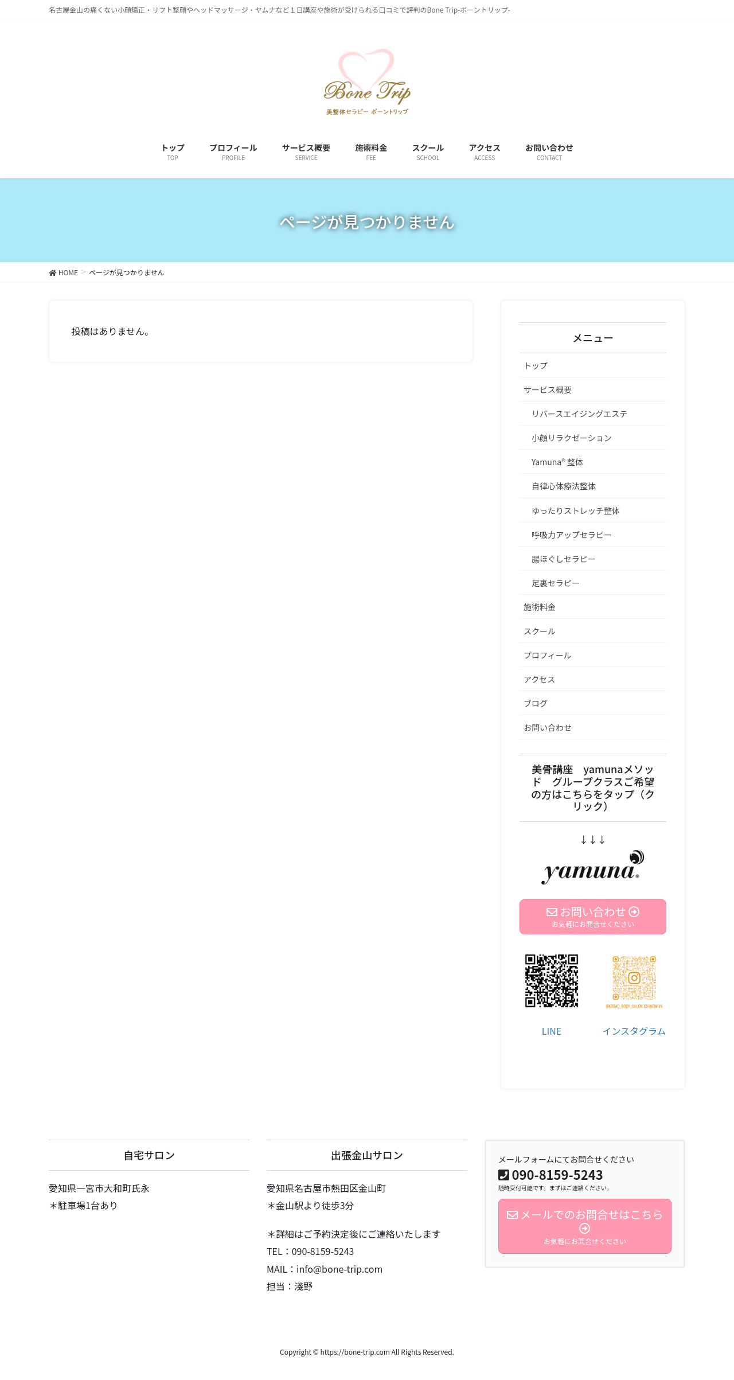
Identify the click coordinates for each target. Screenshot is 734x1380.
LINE (551, 1031)
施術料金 (540, 607)
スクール (540, 631)
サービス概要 (548, 389)
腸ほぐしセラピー (564, 558)
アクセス (539, 679)
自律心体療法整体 (564, 486)
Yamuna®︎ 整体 (557, 461)
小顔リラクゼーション (572, 437)
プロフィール (548, 655)
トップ (536, 365)
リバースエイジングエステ (579, 413)
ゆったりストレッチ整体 (576, 510)
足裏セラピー (556, 582)
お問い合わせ (548, 727)
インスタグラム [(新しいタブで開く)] (634, 1031)
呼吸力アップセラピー (572, 534)
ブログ (536, 703)
